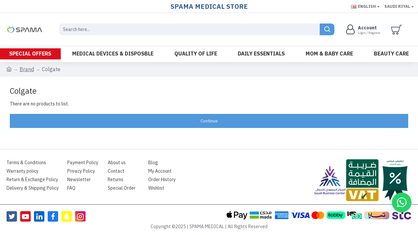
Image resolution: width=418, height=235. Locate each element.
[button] (401, 202)
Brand (27, 69)
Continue (209, 121)
